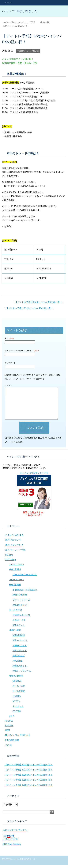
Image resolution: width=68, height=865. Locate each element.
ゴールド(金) (19, 686)
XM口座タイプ (20, 605)
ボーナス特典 (15, 610)
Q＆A (11, 716)
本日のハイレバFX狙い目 (28, 51)
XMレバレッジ (20, 640)
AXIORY (9, 725)
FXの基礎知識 (12, 740)
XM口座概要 (15, 584)
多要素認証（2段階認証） (25, 590)
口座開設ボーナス (21, 615)
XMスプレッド (20, 650)
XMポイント (19, 625)
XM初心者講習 (20, 595)
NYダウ (16, 701)
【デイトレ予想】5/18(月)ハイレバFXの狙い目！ (29, 785)
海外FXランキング (14, 545)
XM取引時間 (19, 635)
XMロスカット (20, 666)
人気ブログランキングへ (15, 830)
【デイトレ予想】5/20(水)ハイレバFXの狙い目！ (29, 775)
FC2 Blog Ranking (12, 844)
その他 (8, 745)
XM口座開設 (15, 569)
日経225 (17, 696)
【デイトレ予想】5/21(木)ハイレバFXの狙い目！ (29, 770)
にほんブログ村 (10, 839)
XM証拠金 (17, 661)
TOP (19, 22)
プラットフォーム (21, 600)
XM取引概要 (15, 630)
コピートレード (16, 579)
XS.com (9, 555)
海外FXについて (13, 540)
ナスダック (18, 706)
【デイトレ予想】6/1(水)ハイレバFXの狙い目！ (29, 308)
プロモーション (16, 564)
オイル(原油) (19, 691)
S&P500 (17, 711)
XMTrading (10, 559)
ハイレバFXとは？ (14, 535)
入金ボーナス (19, 620)
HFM (7, 730)
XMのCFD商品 (16, 676)
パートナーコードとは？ (25, 574)
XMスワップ (19, 655)
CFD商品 (17, 681)
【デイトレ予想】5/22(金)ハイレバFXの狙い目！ (29, 764)
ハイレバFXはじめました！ (21, 11)
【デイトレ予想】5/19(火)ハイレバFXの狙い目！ (29, 780)
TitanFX (9, 721)
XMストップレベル (22, 671)
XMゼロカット (20, 645)
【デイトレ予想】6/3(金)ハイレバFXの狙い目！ (38, 302)
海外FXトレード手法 (15, 550)
